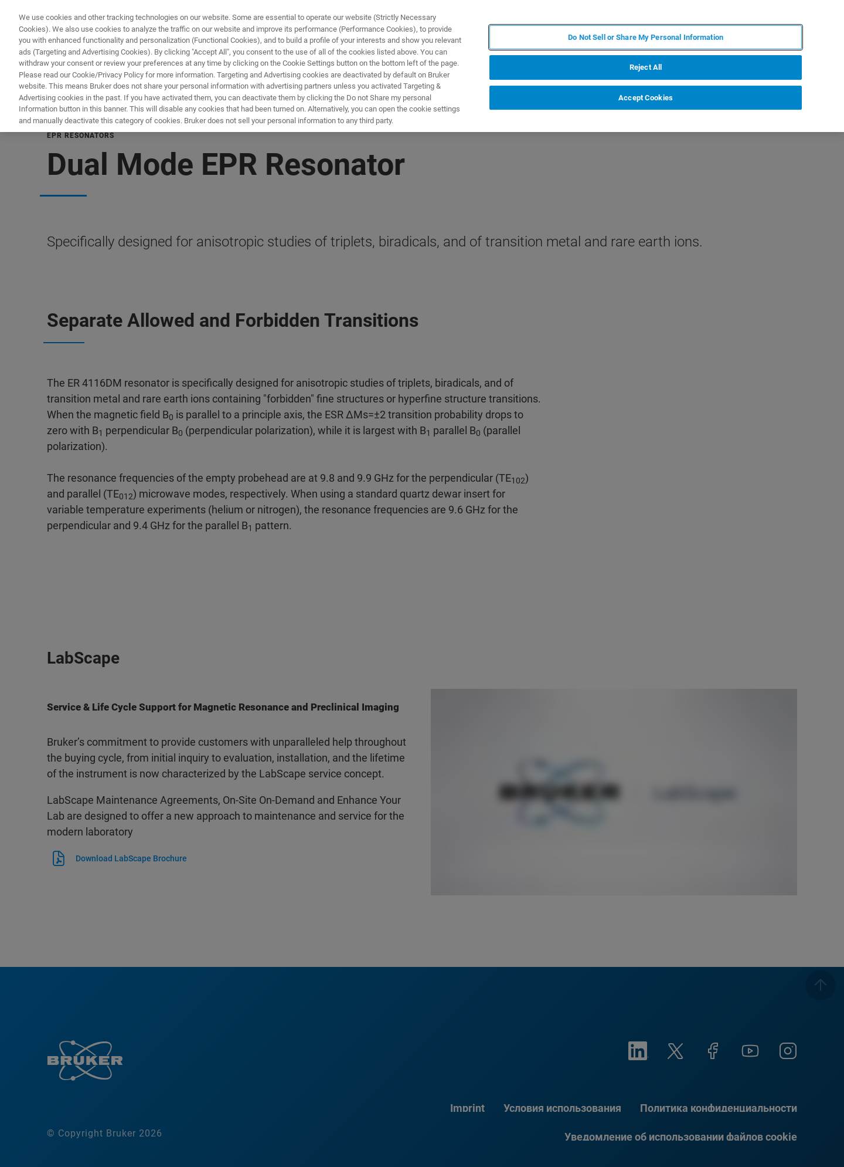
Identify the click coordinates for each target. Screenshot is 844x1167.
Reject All (645, 67)
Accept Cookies (645, 97)
